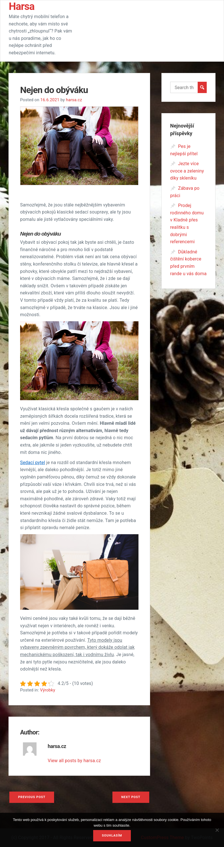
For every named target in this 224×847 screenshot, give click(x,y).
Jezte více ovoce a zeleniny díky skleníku (187, 171)
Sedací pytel (32, 462)
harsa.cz (74, 99)
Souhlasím (112, 835)
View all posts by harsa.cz (74, 760)
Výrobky (47, 690)
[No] (217, 832)
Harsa (22, 6)
